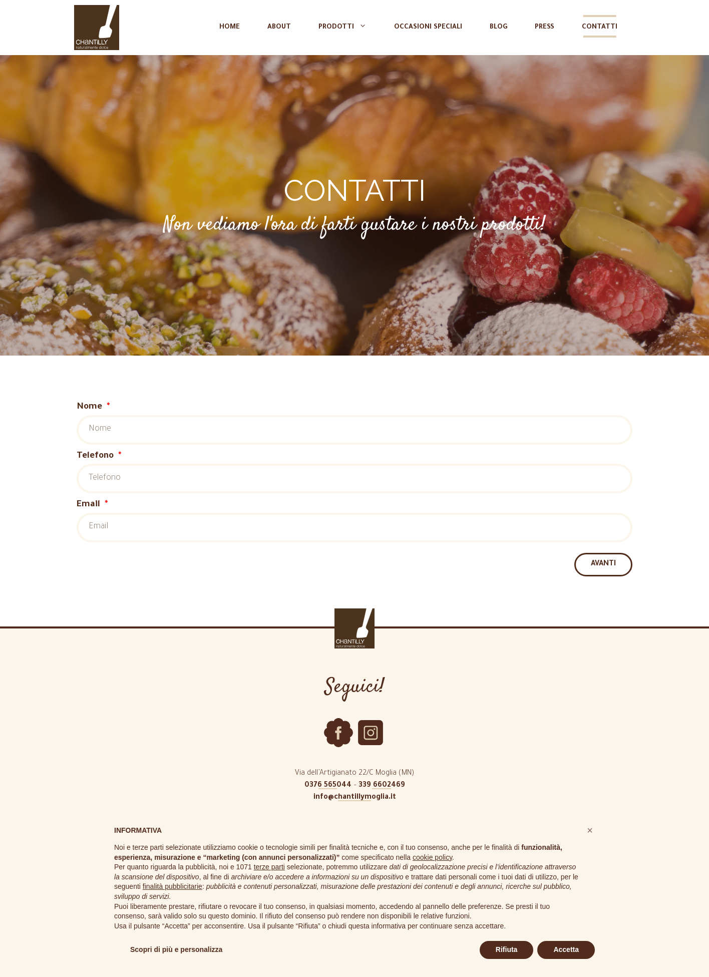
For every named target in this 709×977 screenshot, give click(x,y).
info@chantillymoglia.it (354, 798)
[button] (590, 830)
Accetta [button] (566, 949)
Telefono (96, 456)
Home (229, 27)
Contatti (599, 27)
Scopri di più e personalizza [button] (176, 949)
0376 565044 (327, 786)
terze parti (269, 867)
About (279, 27)
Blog (498, 27)
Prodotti (347, 28)
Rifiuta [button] (507, 949)
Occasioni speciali (428, 27)
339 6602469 (382, 786)
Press (544, 27)
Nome (91, 407)
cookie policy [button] (432, 857)
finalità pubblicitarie (172, 886)
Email (90, 505)
